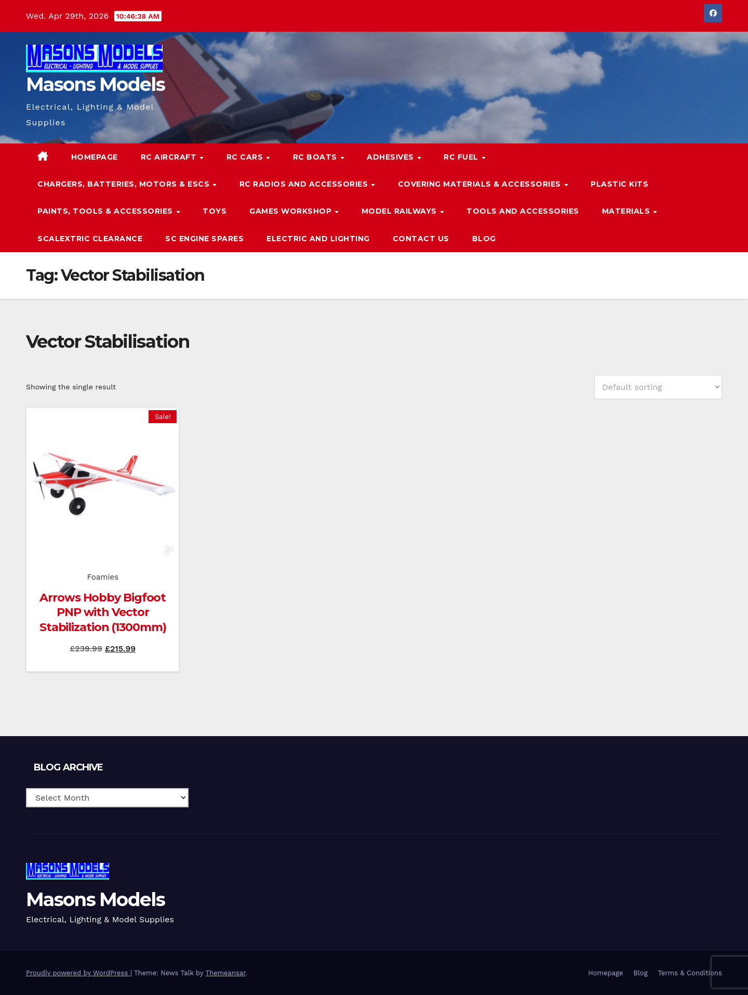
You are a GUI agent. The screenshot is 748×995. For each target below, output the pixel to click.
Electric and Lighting (318, 238)
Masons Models (95, 84)
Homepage (94, 157)
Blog (484, 238)
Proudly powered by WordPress (78, 973)
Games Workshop (291, 211)
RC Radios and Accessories (304, 184)
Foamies (102, 577)
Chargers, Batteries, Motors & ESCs (124, 184)
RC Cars (245, 157)
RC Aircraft (170, 157)
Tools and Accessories (522, 211)
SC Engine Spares (204, 238)
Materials (627, 211)
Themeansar (226, 973)
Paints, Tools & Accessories (106, 211)
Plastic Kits (619, 184)
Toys (214, 211)
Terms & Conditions (690, 973)
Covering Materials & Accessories (481, 184)
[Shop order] (658, 387)
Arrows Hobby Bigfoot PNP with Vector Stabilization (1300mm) (102, 612)
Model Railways (400, 211)
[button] (693, 197)
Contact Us (421, 238)
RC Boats (316, 157)
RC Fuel (462, 157)
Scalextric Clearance (89, 238)
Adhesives (391, 157)
